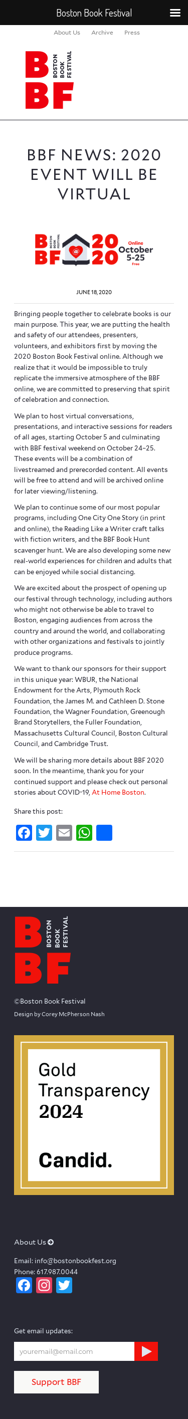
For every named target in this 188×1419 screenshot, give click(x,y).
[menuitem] (67, 32)
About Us (67, 32)
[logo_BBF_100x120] (78, 80)
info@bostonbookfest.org (75, 1261)
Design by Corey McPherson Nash (59, 1014)
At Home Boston (118, 792)
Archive (102, 32)
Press (132, 32)
